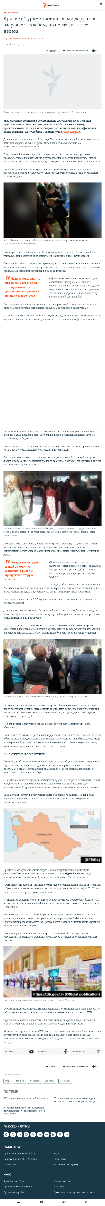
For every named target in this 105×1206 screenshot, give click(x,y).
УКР (64, 1202)
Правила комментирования (17, 1187)
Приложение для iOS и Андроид (20, 1159)
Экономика (10, 12)
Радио (57, 1153)
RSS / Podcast (60, 1159)
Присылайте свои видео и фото (19, 1153)
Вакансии (59, 1187)
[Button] (53, 51)
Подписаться (10, 1164)
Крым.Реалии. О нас (13, 1181)
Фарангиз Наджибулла (15, 39)
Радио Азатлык (36, 39)
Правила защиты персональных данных (74, 1192)
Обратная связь (62, 1181)
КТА (41, 1202)
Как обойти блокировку (66, 1164)
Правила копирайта (13, 1192)
